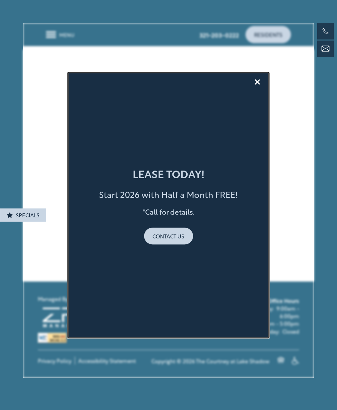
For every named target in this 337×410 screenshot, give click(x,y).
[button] (168, 236)
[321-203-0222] (325, 31)
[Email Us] (325, 49)
